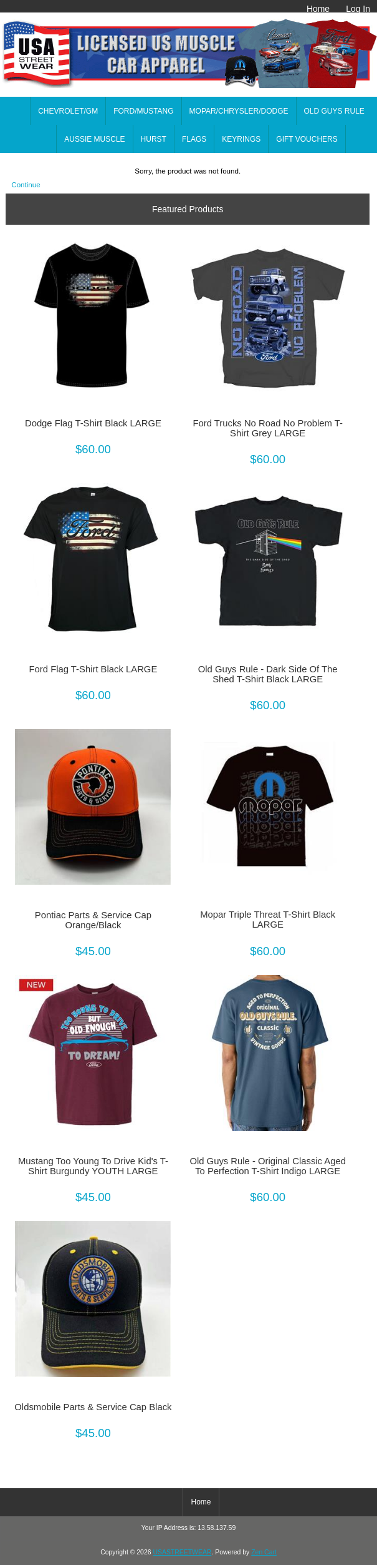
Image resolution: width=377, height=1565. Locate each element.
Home (318, 9)
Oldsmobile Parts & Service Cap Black (92, 1407)
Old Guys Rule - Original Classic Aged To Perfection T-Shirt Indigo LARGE (267, 1166)
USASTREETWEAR (182, 1552)
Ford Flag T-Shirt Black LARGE (93, 669)
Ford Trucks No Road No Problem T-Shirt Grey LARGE (268, 428)
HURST (153, 139)
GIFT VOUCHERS (306, 139)
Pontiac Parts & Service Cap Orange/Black (93, 920)
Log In (358, 9)
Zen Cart (264, 1552)
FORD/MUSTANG (143, 111)
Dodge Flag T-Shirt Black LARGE (93, 423)
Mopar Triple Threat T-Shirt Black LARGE (267, 920)
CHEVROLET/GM (68, 111)
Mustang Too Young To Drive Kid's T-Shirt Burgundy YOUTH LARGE (93, 1166)
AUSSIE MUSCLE (94, 139)
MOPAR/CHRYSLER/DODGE (239, 111)
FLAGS (194, 139)
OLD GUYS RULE (334, 111)
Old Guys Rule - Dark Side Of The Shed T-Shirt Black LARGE (268, 674)
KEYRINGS (241, 139)
